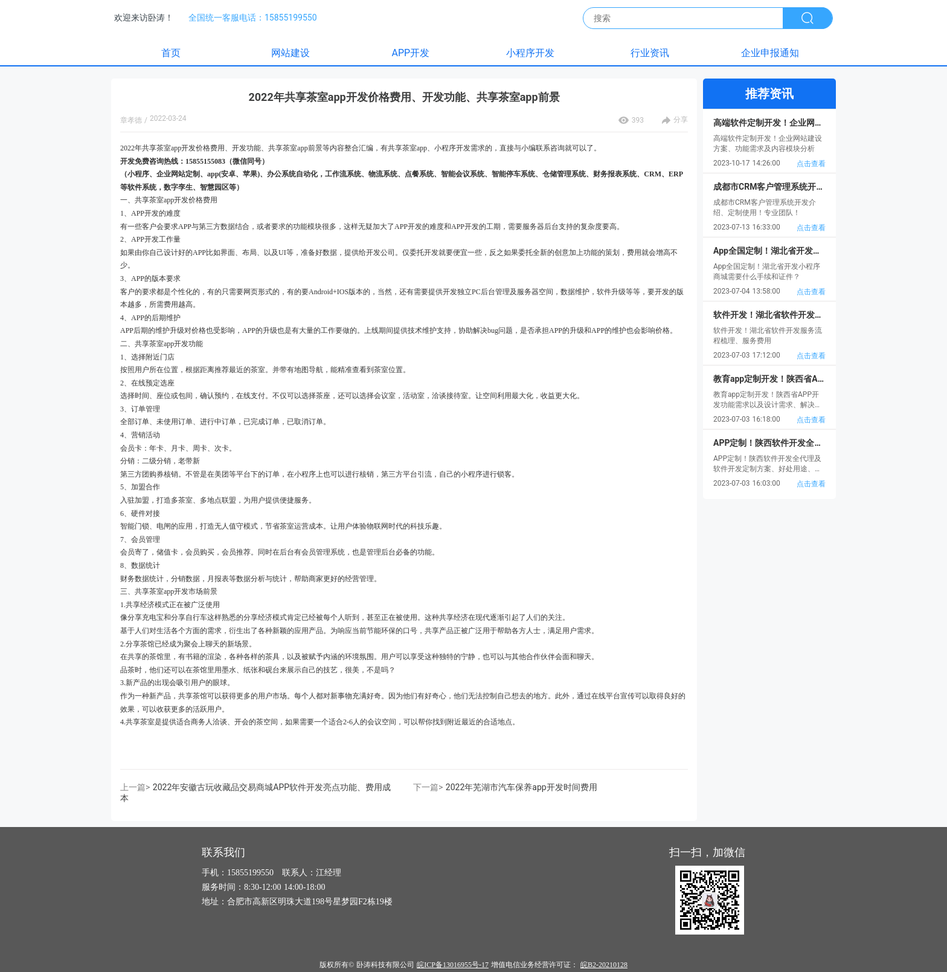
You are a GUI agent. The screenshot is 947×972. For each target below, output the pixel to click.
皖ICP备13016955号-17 (453, 965)
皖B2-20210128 (604, 965)
